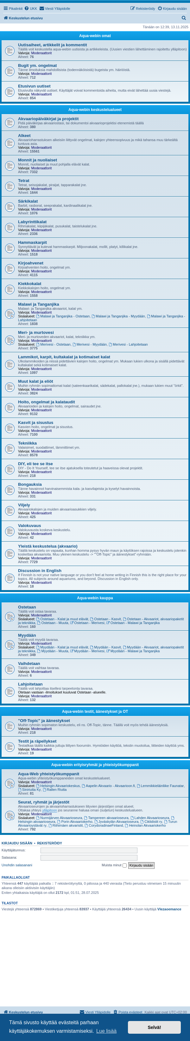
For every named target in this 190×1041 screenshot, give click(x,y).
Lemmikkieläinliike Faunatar (160, 786)
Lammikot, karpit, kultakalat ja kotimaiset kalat (64, 357)
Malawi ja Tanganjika (38, 304)
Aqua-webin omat (95, 36)
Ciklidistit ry (151, 821)
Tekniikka (27, 443)
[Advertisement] (95, 958)
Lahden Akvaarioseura (149, 818)
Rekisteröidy (49, 843)
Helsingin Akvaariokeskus (58, 786)
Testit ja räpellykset (37, 741)
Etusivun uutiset (34, 86)
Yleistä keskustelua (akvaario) (48, 546)
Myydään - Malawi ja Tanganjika (133, 651)
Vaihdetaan (29, 663)
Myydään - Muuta (52, 651)
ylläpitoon (49, 810)
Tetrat (23, 180)
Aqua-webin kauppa (95, 598)
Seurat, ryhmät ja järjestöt (43, 802)
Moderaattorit (41, 53)
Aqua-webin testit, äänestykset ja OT (95, 711)
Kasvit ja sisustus (35, 422)
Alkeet (24, 135)
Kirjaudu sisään (17, 843)
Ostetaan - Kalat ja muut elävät (62, 619)
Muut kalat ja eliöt (35, 381)
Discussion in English (39, 570)
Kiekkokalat (29, 283)
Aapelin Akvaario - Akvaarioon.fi (108, 786)
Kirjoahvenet (30, 263)
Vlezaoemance (169, 909)
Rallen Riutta (55, 789)
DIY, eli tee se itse (35, 463)
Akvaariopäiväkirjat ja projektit (48, 118)
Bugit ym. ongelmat (37, 65)
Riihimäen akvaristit (65, 825)
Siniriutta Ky (29, 789)
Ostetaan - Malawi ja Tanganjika (133, 623)
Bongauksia (30, 484)
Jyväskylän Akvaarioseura (116, 821)
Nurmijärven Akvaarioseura (59, 818)
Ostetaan (27, 607)
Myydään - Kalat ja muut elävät (62, 647)
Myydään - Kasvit (105, 647)
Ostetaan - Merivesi (87, 623)
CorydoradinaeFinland (104, 825)
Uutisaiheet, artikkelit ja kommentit (52, 44)
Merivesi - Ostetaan (53, 344)
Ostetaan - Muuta (52, 623)
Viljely (24, 505)
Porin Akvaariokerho (74, 821)
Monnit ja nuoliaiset (37, 160)
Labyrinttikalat (32, 221)
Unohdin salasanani (17, 865)
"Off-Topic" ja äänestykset (44, 720)
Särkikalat (28, 201)
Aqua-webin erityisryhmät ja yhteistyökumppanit (95, 765)
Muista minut (114, 865)
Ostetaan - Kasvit (105, 619)
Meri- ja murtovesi (36, 332)
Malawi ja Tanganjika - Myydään (118, 316)
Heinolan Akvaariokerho (145, 825)
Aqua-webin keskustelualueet (95, 109)
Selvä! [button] (154, 1027)
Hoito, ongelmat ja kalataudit (46, 402)
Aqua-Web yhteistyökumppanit (48, 773)
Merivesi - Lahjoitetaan (128, 344)
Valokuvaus (29, 525)
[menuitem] (30, 8)
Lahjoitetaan (30, 684)
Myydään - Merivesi (87, 651)
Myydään (27, 635)
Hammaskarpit (32, 242)
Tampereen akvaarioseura (106, 818)
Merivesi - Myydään (90, 344)
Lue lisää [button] (106, 1031)
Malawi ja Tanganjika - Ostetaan (63, 316)
